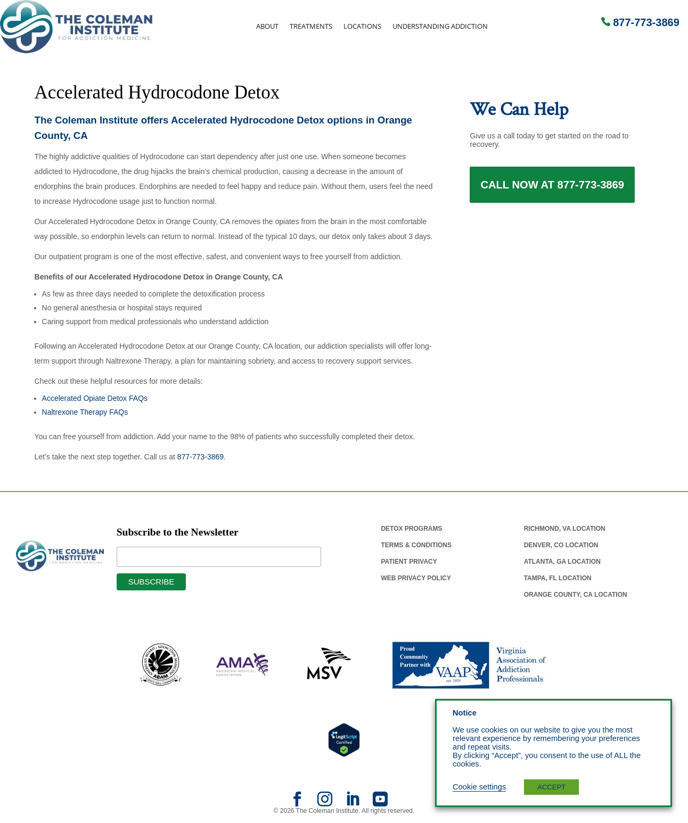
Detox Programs (411, 528)
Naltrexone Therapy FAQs (85, 412)
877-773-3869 (646, 22)
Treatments (311, 26)
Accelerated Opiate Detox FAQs (95, 398)
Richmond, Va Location (564, 528)
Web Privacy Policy (416, 578)
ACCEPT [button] (551, 787)
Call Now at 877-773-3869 (552, 185)
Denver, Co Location (561, 545)
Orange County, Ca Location (575, 594)
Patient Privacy (409, 561)
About (267, 26)
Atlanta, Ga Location (562, 561)
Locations (362, 26)
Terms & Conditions (416, 545)
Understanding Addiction (440, 26)
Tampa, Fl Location (558, 578)
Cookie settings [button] (479, 787)
